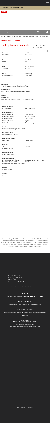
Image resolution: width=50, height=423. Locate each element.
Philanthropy (34, 304)
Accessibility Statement (29, 296)
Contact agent (6, 32)
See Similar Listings (40, 51)
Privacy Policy (20, 406)
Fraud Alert (19, 296)
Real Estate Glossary (34, 312)
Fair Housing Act (11, 296)
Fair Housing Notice (25, 407)
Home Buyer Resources (22, 312)
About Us (20, 304)
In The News (27, 304)
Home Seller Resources (10, 312)
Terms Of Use (7, 406)
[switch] (37, 32)
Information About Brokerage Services (25, 324)
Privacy (35, 321)
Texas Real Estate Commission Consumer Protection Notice (25, 326)
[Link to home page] (1, 3)
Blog (39, 304)
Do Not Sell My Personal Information (22, 321)
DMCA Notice (39, 296)
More (47, 3)
